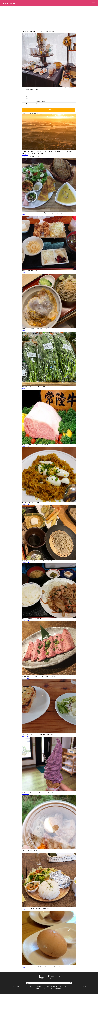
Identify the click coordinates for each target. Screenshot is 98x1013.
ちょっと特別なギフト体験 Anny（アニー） (53, 986)
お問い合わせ (32, 986)
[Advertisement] (49, 17)
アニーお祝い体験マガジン (8, 3)
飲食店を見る (25, 214)
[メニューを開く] (93, 3)
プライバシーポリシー (22, 986)
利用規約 (39, 986)
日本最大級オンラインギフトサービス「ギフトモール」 (49, 988)
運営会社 (13, 986)
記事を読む (25, 155)
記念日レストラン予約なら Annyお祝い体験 (76, 986)
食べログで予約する (48, 110)
